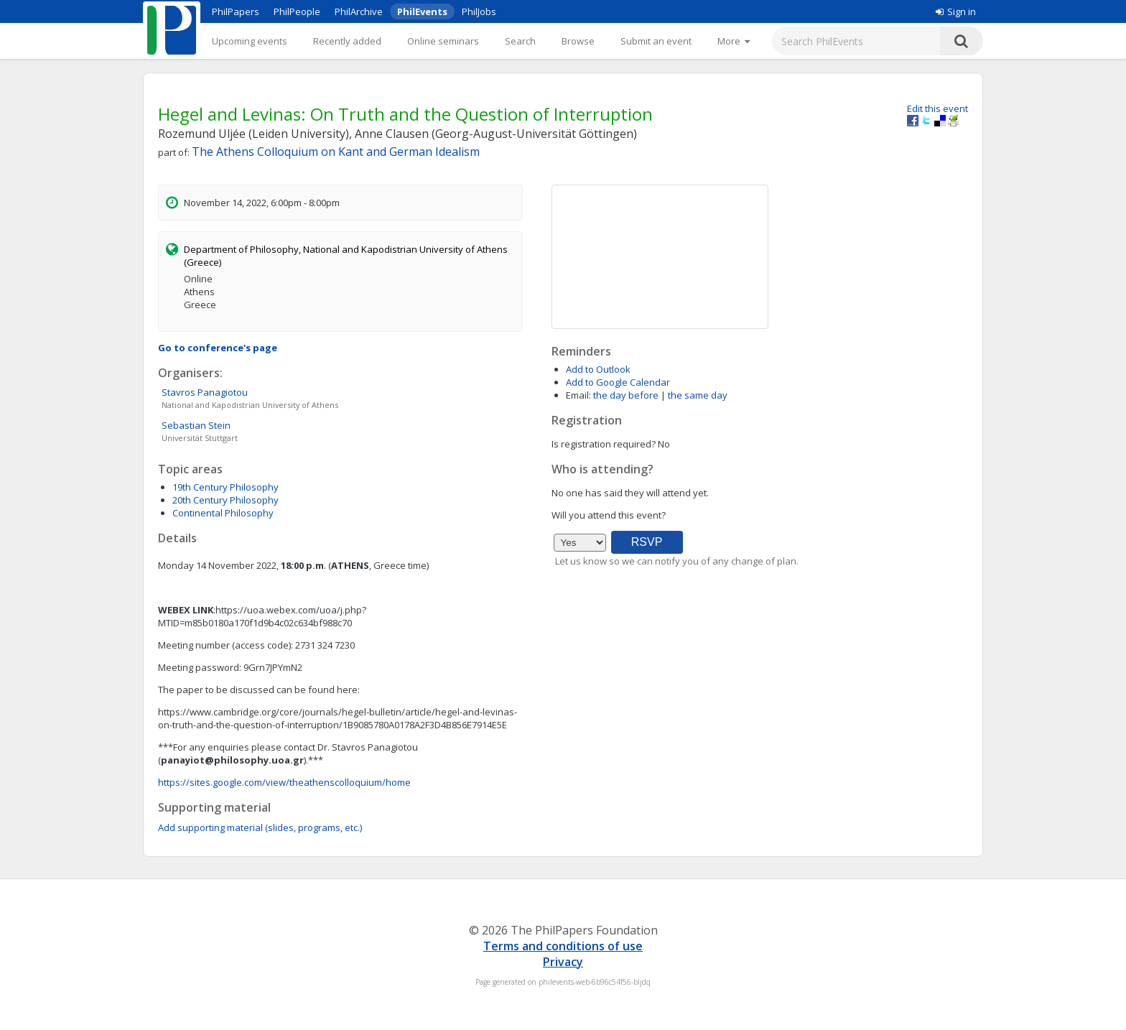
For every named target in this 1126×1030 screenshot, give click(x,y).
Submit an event (656, 40)
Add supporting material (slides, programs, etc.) (260, 827)
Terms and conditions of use (563, 946)
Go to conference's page (217, 347)
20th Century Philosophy (225, 499)
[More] (733, 41)
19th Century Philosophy (225, 487)
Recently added (347, 40)
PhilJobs (479, 11)
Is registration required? (604, 443)
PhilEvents (422, 11)
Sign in (956, 11)
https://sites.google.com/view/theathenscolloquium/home (284, 782)
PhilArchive (359, 11)
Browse (578, 40)
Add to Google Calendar (618, 382)
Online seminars (443, 40)
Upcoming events (249, 40)
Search (520, 40)
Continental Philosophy (223, 512)
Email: (578, 395)
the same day (697, 395)
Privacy (563, 962)
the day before (626, 395)
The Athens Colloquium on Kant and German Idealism (336, 151)
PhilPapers (235, 11)
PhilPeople (297, 11)
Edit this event (937, 108)
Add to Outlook (598, 369)
